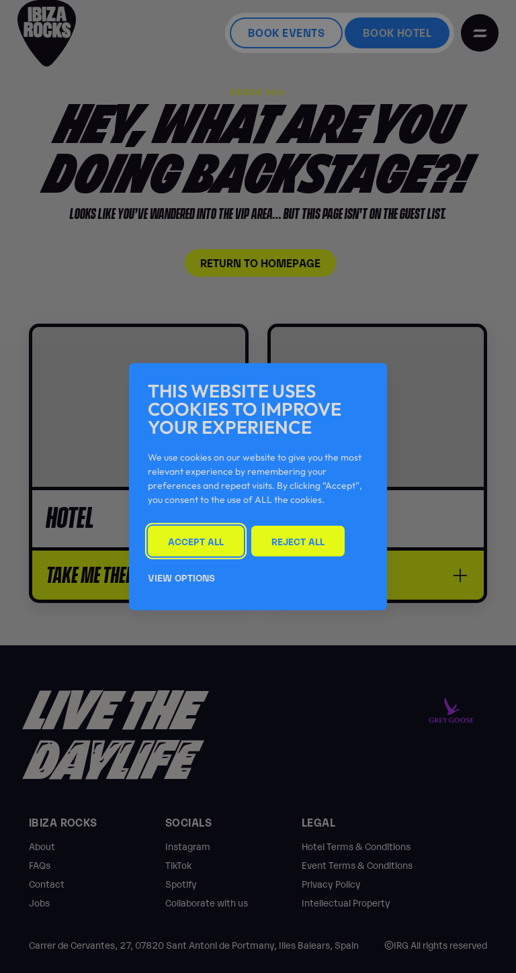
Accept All (196, 540)
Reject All (298, 540)
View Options (181, 577)
